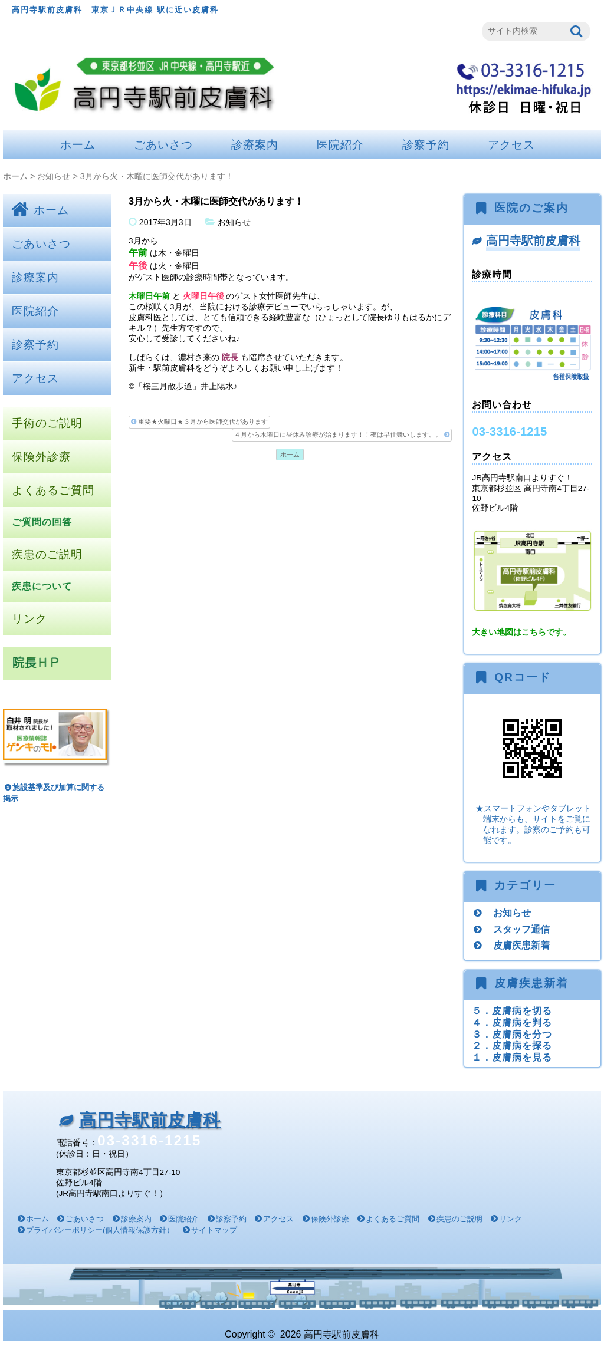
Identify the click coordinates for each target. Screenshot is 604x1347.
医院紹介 (340, 145)
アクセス (511, 145)
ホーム (78, 145)
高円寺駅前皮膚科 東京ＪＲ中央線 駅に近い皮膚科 (115, 9)
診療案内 (254, 145)
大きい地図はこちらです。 (521, 632)
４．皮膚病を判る (512, 1022)
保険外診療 (41, 456)
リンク (29, 618)
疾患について (42, 586)
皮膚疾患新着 (521, 945)
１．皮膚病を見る (512, 1057)
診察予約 (425, 145)
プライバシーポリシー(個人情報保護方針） (100, 1230)
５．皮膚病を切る (512, 1010)
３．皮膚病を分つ (512, 1034)
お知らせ (53, 176)
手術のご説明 (47, 423)
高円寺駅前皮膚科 (533, 240)
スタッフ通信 (521, 929)
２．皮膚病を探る (512, 1045)
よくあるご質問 (53, 490)
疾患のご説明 (47, 554)
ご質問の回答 (42, 522)
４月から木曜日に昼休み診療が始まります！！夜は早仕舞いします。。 (341, 435)
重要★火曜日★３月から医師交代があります (199, 422)
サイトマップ (214, 1230)
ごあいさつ (163, 145)
